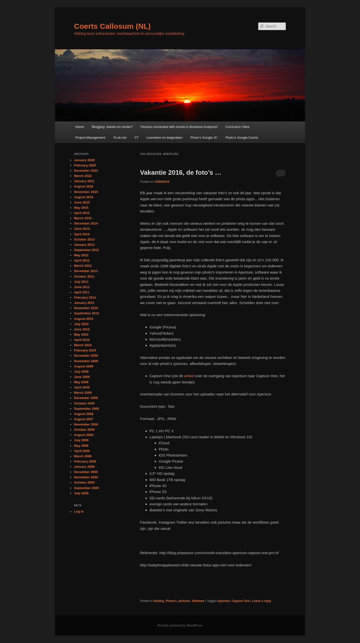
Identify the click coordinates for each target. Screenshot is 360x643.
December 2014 (86, 223)
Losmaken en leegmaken (164, 137)
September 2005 (86, 488)
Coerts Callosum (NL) (112, 26)
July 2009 (81, 371)
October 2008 (84, 403)
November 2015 (86, 192)
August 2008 (83, 414)
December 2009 (86, 355)
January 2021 (84, 181)
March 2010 (83, 345)
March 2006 (83, 456)
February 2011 (85, 297)
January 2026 (84, 160)
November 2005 (86, 477)
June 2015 (82, 202)
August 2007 (83, 419)
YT (136, 137)
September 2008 (86, 408)
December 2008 (86, 398)
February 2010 (85, 350)
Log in (79, 511)
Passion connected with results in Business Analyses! (179, 127)
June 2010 (82, 329)
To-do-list (119, 137)
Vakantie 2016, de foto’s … (181, 172)
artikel (189, 376)
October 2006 (84, 430)
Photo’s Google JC (204, 137)
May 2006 (81, 446)
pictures (184, 601)
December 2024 (86, 170)
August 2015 (83, 197)
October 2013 (84, 239)
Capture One (241, 601)
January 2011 (84, 303)
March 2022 (83, 176)
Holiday (158, 601)
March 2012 (83, 266)
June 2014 (82, 229)
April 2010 (82, 340)
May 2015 (81, 207)
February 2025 (85, 165)
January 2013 (84, 245)
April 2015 (82, 213)
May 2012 (81, 255)
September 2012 (86, 250)
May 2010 (81, 334)
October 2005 (84, 482)
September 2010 (86, 313)
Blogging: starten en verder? (112, 127)
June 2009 (82, 377)
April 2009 (82, 387)
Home (79, 127)
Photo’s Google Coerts (241, 137)
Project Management (90, 137)
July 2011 (81, 282)
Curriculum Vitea (238, 127)
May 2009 (81, 382)
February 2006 (85, 461)
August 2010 (83, 319)
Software (198, 601)
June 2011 (82, 287)
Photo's (171, 601)
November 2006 (86, 424)
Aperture (224, 601)
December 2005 (86, 472)
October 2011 (84, 276)
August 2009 (83, 366)
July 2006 (81, 440)
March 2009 (83, 392)
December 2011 (86, 271)
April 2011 (82, 292)
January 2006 (84, 467)
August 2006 (83, 435)
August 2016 (83, 186)
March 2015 (83, 218)
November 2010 (86, 308)
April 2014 (82, 234)
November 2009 (86, 361)
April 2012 (82, 260)
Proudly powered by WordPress (179, 625)
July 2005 (81, 493)
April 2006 (82, 451)
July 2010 (81, 324)
